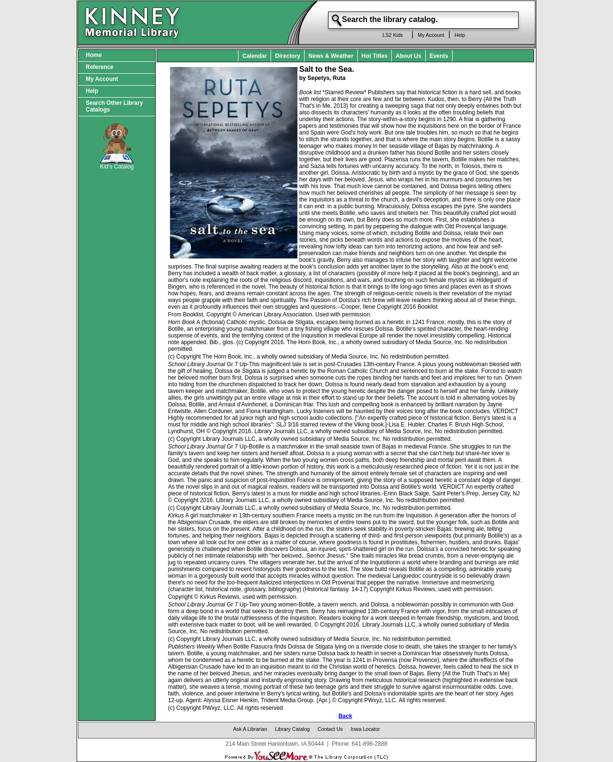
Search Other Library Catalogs (114, 106)
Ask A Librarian (250, 729)
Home (94, 55)
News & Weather (330, 56)
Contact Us (330, 729)
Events (439, 56)
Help (459, 35)
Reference (100, 67)
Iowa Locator (365, 729)
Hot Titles (374, 56)
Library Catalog (292, 729)
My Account (431, 35)
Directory (287, 56)
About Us (408, 56)
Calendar (254, 56)
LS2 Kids (393, 35)
